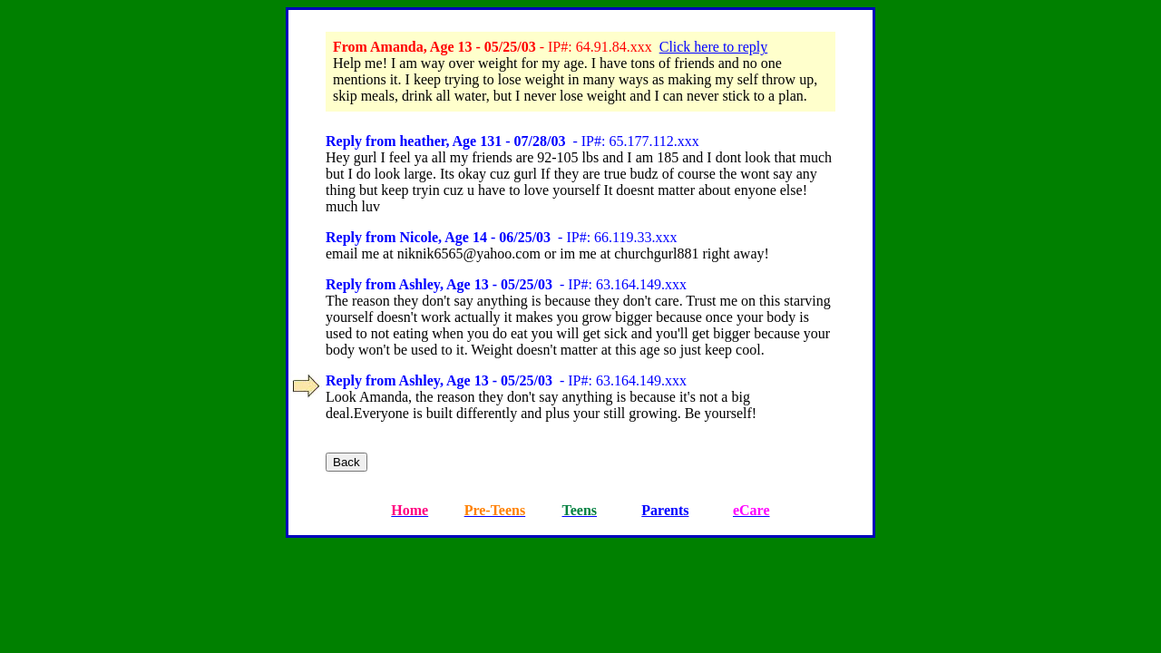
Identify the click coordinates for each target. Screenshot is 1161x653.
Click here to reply (713, 46)
